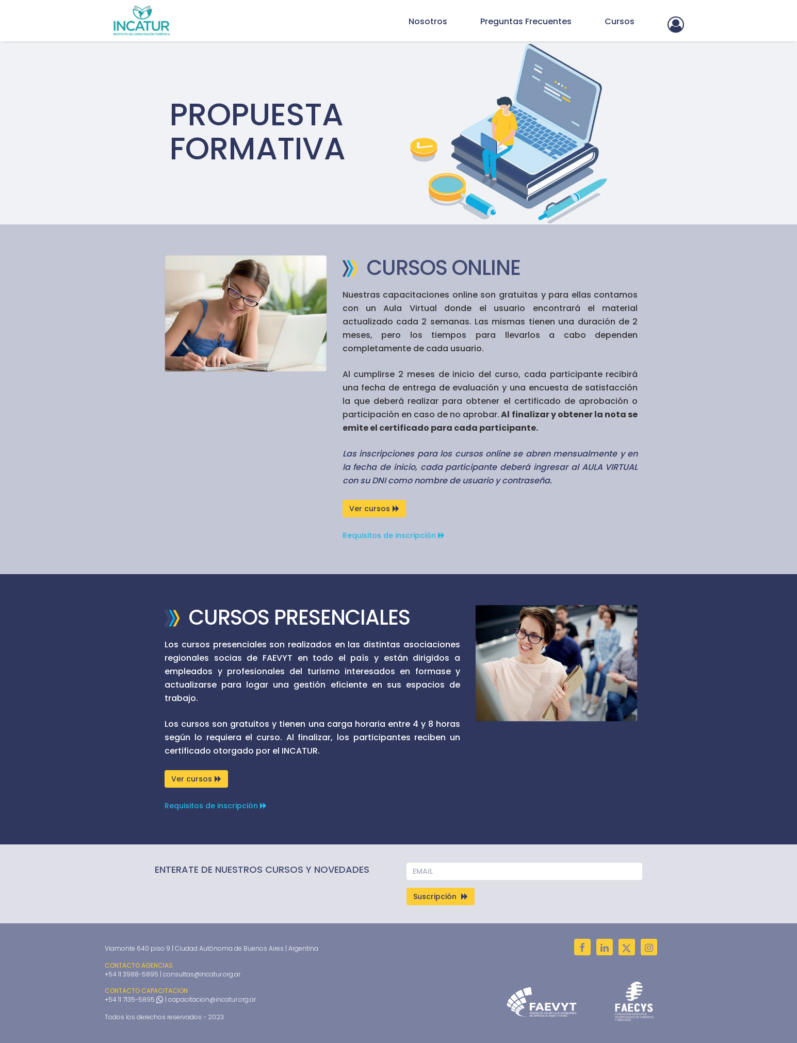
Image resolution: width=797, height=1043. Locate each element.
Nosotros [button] (428, 21)
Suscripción (440, 896)
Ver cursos (374, 508)
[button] (676, 23)
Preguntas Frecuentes (526, 21)
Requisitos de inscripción (394, 535)
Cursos (620, 21)
